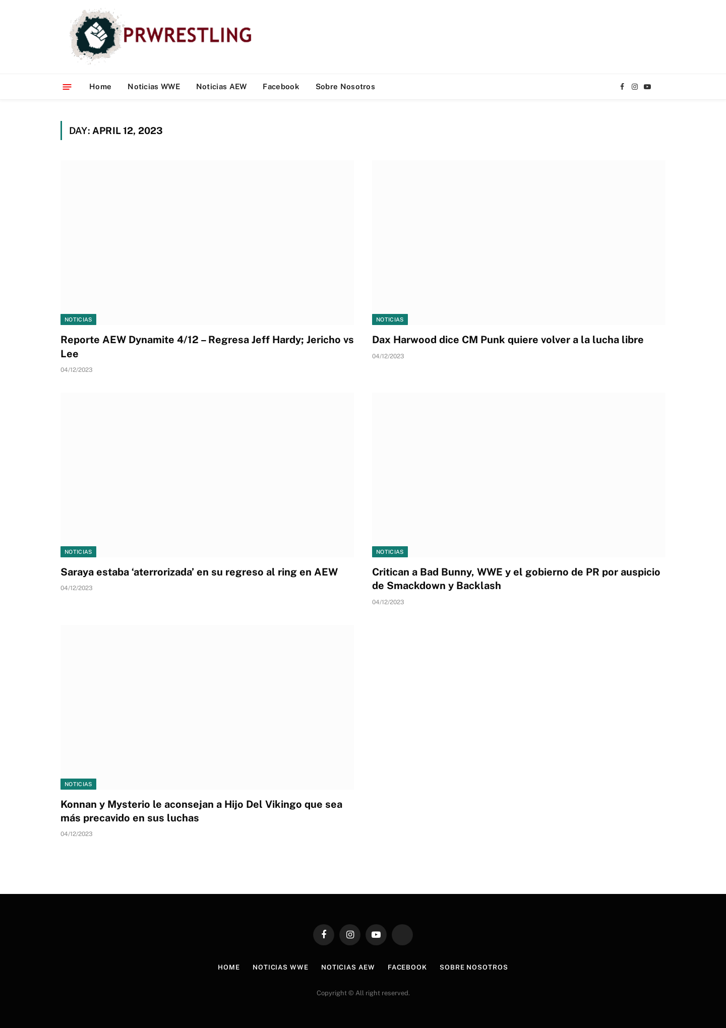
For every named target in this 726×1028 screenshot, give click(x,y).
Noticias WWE (154, 86)
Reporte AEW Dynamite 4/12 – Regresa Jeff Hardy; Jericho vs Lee (207, 346)
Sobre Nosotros (345, 86)
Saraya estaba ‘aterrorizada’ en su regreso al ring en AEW (199, 572)
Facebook (281, 86)
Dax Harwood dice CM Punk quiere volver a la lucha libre (508, 340)
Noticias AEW (221, 86)
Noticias (78, 319)
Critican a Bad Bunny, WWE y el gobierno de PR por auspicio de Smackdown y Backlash (516, 579)
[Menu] (67, 86)
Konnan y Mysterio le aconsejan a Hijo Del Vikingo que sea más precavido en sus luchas (201, 811)
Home (100, 86)
